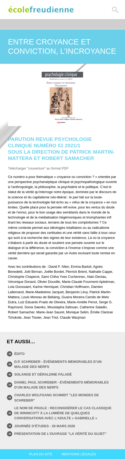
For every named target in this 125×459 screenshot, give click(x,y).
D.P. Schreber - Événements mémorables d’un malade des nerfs (58, 364)
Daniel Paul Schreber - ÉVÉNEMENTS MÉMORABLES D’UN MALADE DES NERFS (61, 384)
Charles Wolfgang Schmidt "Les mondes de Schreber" (56, 397)
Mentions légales (79, 454)
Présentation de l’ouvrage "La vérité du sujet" (60, 434)
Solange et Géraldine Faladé (43, 374)
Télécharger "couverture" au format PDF (38, 168)
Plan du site (40, 454)
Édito (19, 354)
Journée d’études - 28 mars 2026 (44, 426)
